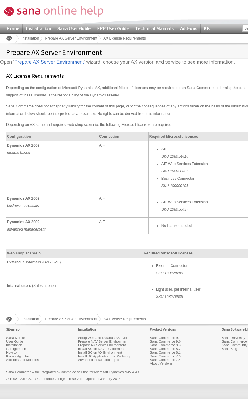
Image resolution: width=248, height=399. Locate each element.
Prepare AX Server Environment (71, 38)
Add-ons (188, 28)
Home (12, 28)
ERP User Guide (113, 28)
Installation (38, 28)
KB (207, 28)
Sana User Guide (74, 28)
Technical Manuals (154, 28)
